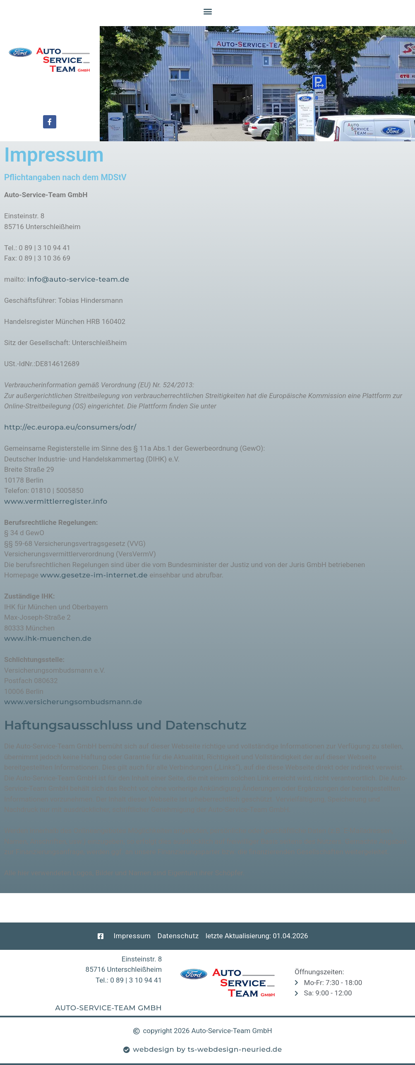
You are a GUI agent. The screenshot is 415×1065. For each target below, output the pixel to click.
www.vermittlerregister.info (56, 501)
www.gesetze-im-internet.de (94, 575)
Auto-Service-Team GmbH (108, 1008)
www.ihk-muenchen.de (48, 638)
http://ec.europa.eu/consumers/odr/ (70, 427)
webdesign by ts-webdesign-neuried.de (207, 1049)
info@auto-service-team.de (78, 279)
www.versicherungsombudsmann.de (73, 702)
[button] (207, 11)
